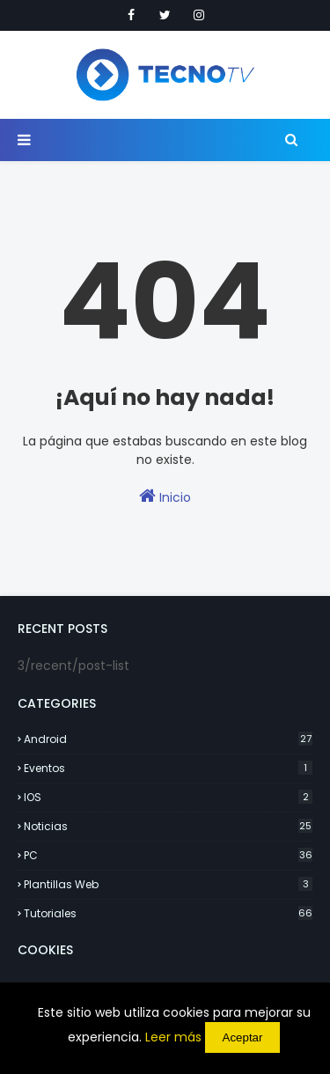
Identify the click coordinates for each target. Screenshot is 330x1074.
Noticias (168, 826)
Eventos (168, 768)
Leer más (173, 1037)
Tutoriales (168, 913)
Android (168, 739)
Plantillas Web (168, 884)
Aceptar (243, 1037)
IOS (168, 797)
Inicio (165, 496)
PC (168, 855)
